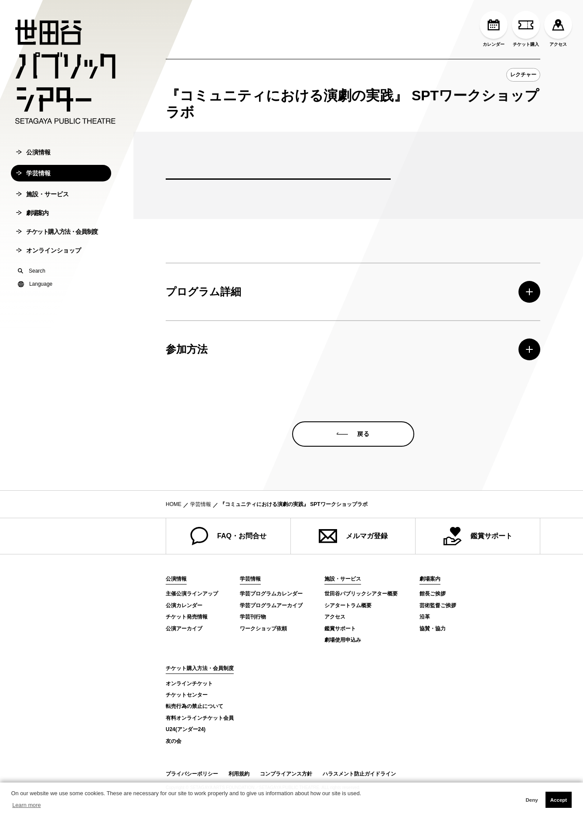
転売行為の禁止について (194, 706)
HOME (173, 504)
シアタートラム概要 (348, 605)
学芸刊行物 (253, 617)
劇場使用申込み (342, 640)
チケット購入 (526, 29)
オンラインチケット (189, 683)
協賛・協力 (432, 629)
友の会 (173, 741)
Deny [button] (531, 800)
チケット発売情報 (187, 617)
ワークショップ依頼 (263, 629)
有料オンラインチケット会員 (200, 718)
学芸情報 (33, 173)
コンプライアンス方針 (286, 774)
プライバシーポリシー (192, 774)
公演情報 (33, 152)
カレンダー (494, 29)
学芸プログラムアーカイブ (271, 605)
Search (31, 270)
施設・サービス (42, 194)
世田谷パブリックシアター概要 (361, 594)
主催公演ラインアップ (192, 594)
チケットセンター (187, 695)
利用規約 (238, 774)
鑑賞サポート (477, 536)
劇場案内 (32, 212)
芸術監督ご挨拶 (437, 605)
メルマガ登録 (353, 536)
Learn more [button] (26, 805)
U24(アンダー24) (185, 729)
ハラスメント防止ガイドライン (359, 774)
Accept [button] (558, 800)
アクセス (558, 29)
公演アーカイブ (184, 629)
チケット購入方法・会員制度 (57, 231)
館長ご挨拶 (432, 594)
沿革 (424, 617)
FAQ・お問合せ (228, 536)
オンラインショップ (48, 250)
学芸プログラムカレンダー (271, 594)
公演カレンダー (184, 605)
